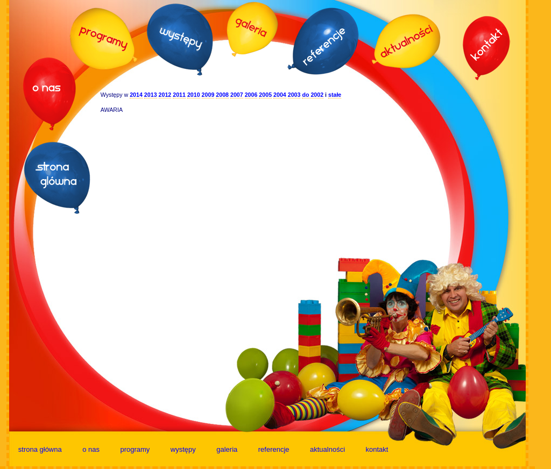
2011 (179, 94)
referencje (273, 449)
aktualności (327, 449)
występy (183, 449)
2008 (222, 94)
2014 (136, 94)
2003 (294, 94)
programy (135, 449)
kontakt (377, 449)
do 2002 (312, 94)
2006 (251, 94)
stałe (334, 94)
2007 (236, 94)
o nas (91, 449)
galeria (226, 449)
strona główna (40, 449)
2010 (193, 94)
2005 (265, 94)
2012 (165, 94)
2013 (150, 94)
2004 (279, 94)
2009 (208, 94)
